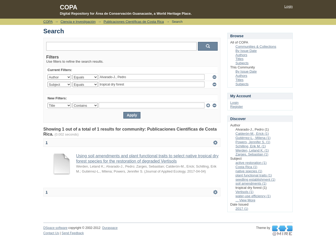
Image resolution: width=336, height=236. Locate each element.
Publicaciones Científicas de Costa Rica (133, 22)
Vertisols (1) (244, 192)
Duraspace (109, 228)
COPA (47, 22)
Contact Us (51, 233)
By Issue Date (246, 51)
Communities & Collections (255, 47)
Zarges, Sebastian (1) (251, 154)
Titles (239, 59)
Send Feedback (73, 233)
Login (288, 6)
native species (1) (248, 171)
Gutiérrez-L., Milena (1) (253, 138)
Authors (241, 55)
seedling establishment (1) (255, 179)
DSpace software (55, 228)
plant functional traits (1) (253, 175)
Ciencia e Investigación (78, 22)
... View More (245, 200)
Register (236, 107)
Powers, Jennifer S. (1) (252, 142)
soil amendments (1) (250, 183)
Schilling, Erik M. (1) (250, 146)
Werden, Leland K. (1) (252, 150)
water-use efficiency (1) (253, 196)
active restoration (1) (251, 163)
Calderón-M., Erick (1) (252, 134)
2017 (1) (241, 209)
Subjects (242, 63)
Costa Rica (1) (246, 167)
